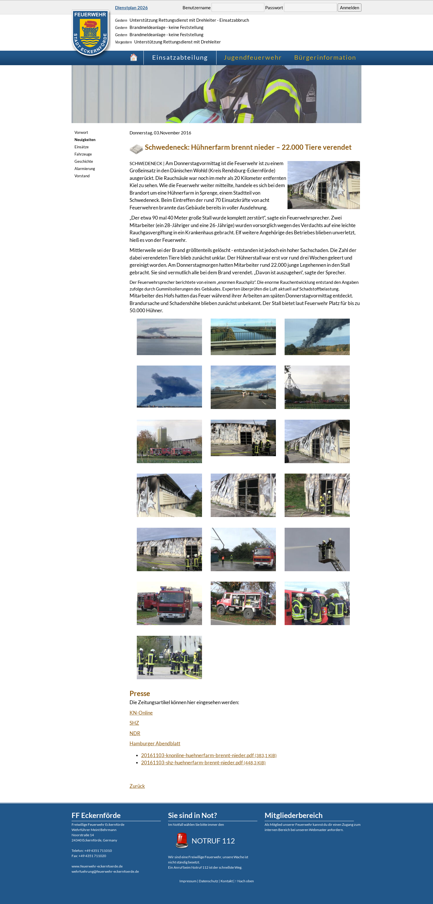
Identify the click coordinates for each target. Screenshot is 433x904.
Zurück (137, 786)
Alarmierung (84, 168)
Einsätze (81, 147)
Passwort (274, 7)
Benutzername (197, 7)
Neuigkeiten (84, 139)
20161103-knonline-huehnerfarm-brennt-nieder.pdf (209, 755)
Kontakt (227, 881)
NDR (135, 733)
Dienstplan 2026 (131, 7)
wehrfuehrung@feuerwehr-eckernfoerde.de (105, 871)
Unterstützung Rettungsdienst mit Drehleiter (168, 41)
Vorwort (81, 132)
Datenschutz (208, 881)
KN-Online (141, 713)
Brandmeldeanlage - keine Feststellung (159, 27)
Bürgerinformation (325, 57)
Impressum (188, 881)
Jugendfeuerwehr (253, 57)
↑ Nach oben (244, 881)
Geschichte (83, 161)
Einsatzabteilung (180, 57)
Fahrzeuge (83, 154)
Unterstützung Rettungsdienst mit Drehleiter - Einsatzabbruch (182, 20)
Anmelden (349, 7)
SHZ (134, 723)
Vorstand (82, 176)
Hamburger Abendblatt (155, 743)
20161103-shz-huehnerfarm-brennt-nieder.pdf (203, 762)
